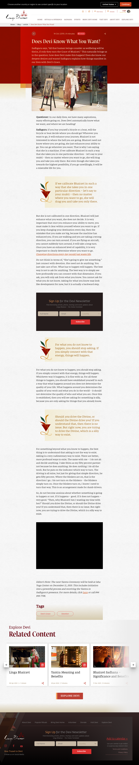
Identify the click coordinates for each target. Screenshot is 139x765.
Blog (19, 24)
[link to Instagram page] (5, 747)
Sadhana (68, 19)
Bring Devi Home (90, 19)
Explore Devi (127, 19)
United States (109, 4)
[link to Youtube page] (21, 747)
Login (124, 11)
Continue (126, 4)
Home (39, 19)
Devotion (65, 614)
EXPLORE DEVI (70, 696)
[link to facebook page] (13, 747)
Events (77, 19)
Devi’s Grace (45, 614)
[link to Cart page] (83, 11)
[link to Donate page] (112, 11)
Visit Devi (103, 19)
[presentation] (56, 322)
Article (25, 24)
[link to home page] (19, 737)
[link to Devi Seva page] (99, 11)
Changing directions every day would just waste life (63, 254)
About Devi (114, 19)
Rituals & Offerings (53, 19)
